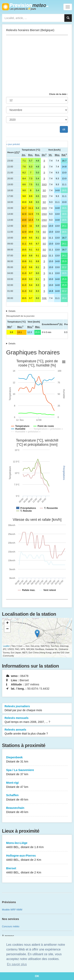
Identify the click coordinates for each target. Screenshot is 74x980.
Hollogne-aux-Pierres (37, 858)
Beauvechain (37, 810)
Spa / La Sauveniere (37, 772)
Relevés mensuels (37, 720)
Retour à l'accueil (25, 6)
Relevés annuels (37, 732)
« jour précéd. (13, 144)
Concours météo (10, 926)
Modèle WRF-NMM (12, 909)
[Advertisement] (37, 64)
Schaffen (37, 797)
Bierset (37, 870)
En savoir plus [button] (17, 964)
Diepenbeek (37, 760)
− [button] (7, 629)
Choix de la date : (58, 94)
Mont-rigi (37, 785)
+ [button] (7, 623)
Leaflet (6, 646)
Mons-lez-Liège (37, 845)
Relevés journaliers (37, 708)
